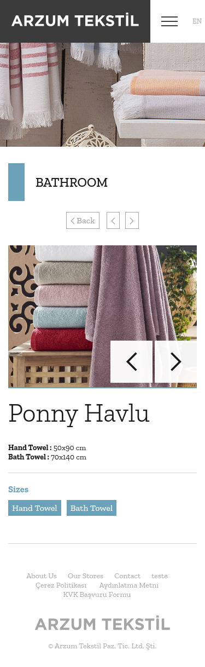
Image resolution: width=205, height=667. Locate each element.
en (197, 21)
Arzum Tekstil (75, 21)
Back (83, 220)
